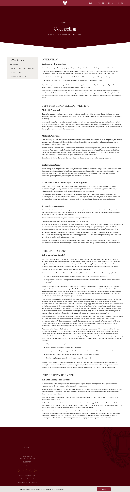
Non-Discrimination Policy (27, 475)
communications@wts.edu (27, 466)
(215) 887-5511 (27, 462)
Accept (104, 489)
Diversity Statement (27, 479)
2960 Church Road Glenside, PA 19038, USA (27, 457)
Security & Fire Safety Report (27, 483)
